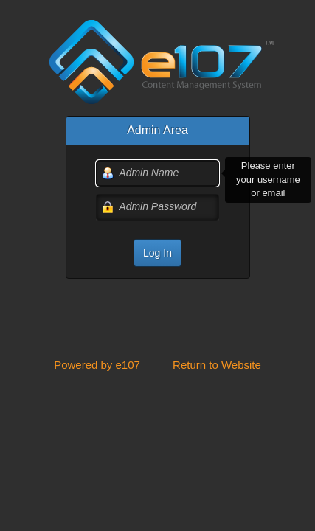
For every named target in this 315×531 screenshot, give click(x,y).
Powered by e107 (97, 364)
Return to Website (217, 364)
